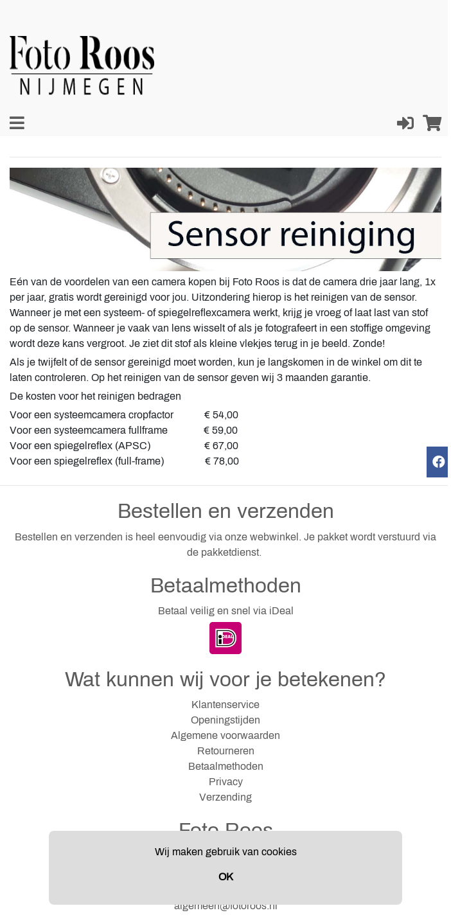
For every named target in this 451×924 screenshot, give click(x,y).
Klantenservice (225, 704)
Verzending (225, 797)
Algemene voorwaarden (225, 735)
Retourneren (225, 750)
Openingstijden (225, 720)
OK (225, 876)
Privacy (226, 781)
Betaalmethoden (225, 766)
